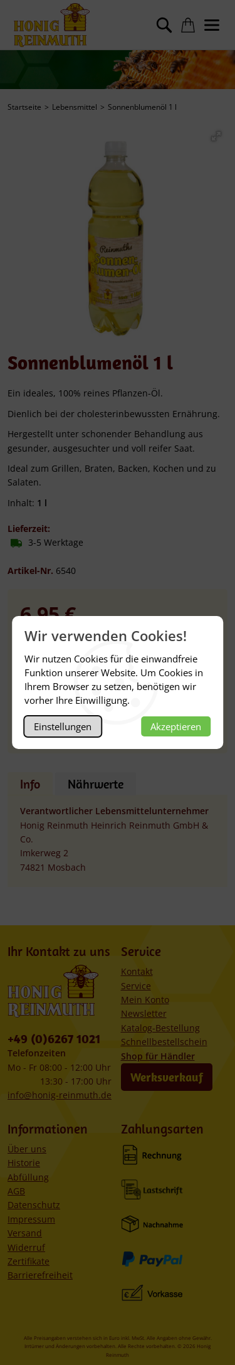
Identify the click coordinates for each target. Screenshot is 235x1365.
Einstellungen (62, 726)
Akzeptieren (175, 726)
